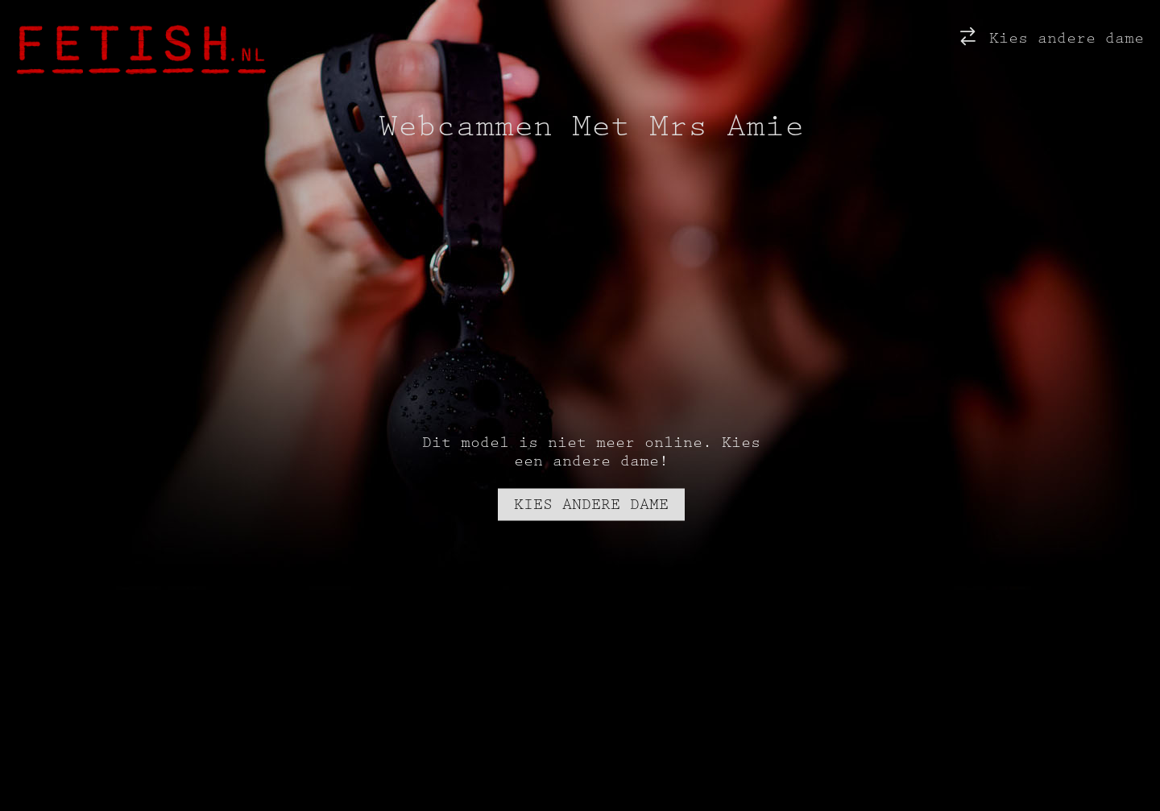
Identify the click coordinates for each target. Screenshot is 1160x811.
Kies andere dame (1049, 36)
